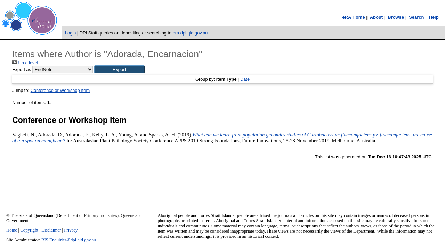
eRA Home (353, 17)
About (376, 17)
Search (416, 17)
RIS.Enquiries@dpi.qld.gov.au (68, 239)
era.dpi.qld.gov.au (190, 33)
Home (11, 230)
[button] (119, 69)
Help (434, 17)
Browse (396, 17)
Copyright (29, 230)
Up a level (25, 62)
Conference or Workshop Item (60, 90)
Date (245, 79)
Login (70, 33)
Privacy (71, 230)
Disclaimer (51, 230)
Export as (21, 69)
